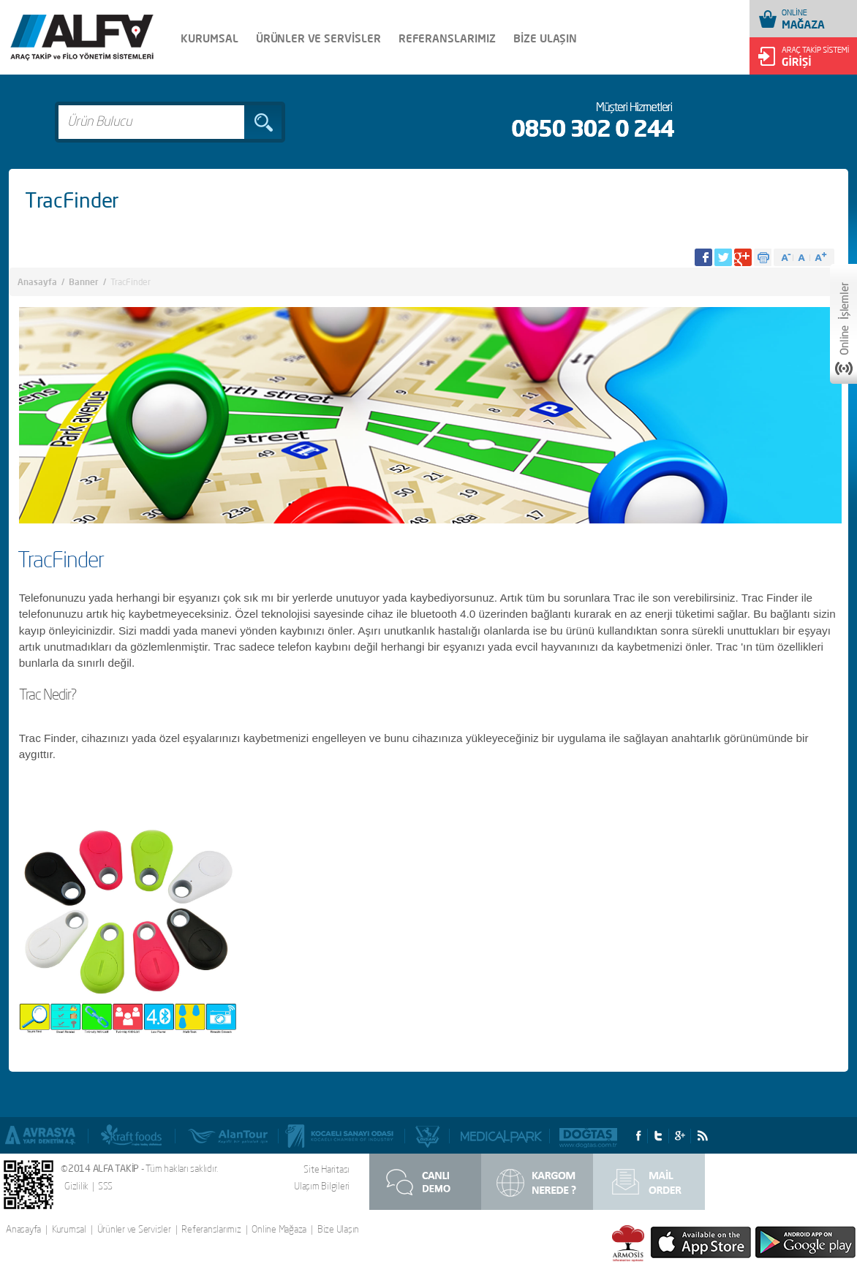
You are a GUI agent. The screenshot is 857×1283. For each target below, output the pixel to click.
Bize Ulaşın (338, 1229)
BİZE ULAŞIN (545, 38)
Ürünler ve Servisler (134, 1229)
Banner (84, 281)
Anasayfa (37, 281)
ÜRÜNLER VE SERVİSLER (318, 38)
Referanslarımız (211, 1229)
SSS (105, 1186)
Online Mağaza (279, 1229)
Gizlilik (76, 1186)
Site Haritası (326, 1169)
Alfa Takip (82, 38)
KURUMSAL (209, 38)
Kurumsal (69, 1229)
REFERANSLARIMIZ (447, 38)
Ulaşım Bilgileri (322, 1186)
